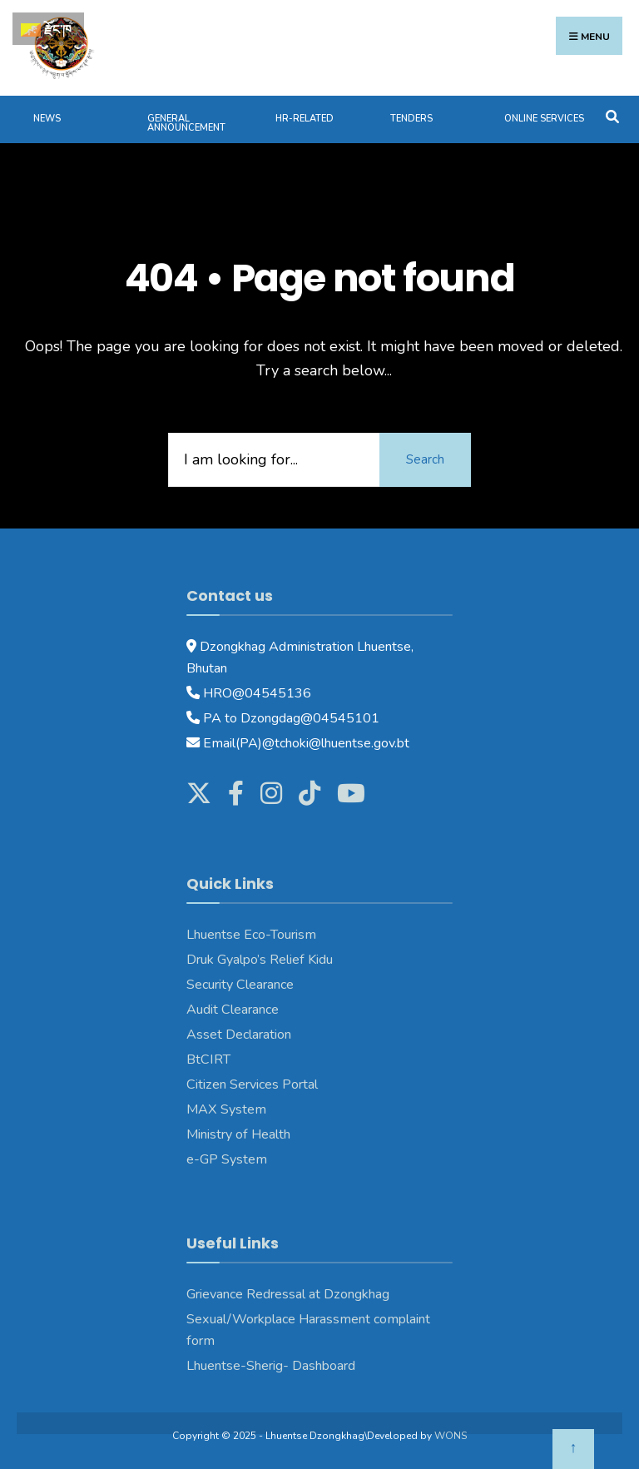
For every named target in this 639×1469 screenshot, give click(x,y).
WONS (450, 1435)
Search (425, 459)
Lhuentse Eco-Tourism (251, 935)
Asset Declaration (238, 1034)
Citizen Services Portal (252, 1084)
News (47, 118)
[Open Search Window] (612, 115)
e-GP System (226, 1159)
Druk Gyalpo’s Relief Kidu (259, 959)
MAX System (226, 1109)
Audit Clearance (232, 1009)
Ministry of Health (238, 1134)
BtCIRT (208, 1059)
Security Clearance (240, 984)
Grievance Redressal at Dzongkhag (287, 1294)
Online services (544, 118)
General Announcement (186, 123)
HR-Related (304, 118)
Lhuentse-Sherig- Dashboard (270, 1366)
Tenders (411, 118)
